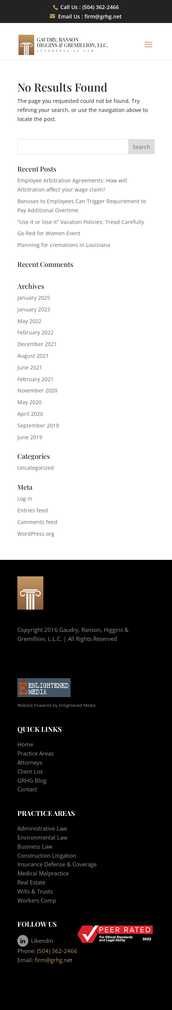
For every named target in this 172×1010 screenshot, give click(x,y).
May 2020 (29, 402)
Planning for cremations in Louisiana (63, 244)
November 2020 (37, 390)
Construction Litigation (46, 855)
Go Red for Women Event (48, 233)
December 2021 (37, 344)
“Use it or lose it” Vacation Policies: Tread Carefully (80, 221)
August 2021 (33, 355)
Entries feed (32, 510)
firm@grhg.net (103, 16)
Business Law (34, 846)
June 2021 (29, 367)
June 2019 (29, 437)
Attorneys (29, 762)
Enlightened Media (77, 705)
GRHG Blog (31, 780)
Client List (30, 771)
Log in (24, 498)
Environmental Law (42, 837)
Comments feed (37, 522)
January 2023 (33, 309)
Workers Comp (36, 900)
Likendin (35, 940)
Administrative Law (42, 828)
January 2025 (33, 297)
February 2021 (35, 379)
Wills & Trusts (35, 891)
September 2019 (38, 425)
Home (25, 744)
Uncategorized (35, 467)
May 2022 (29, 321)
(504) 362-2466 (57, 951)
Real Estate (31, 882)
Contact (27, 789)
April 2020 (30, 413)
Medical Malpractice (43, 873)
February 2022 (35, 332)
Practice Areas (35, 753)
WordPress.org (35, 533)
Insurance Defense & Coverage (57, 864)
